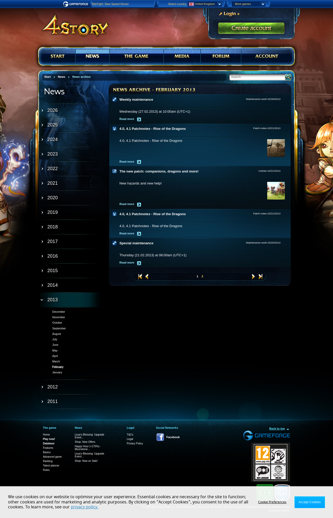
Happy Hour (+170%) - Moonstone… (88, 448)
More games (250, 4)
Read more (126, 118)
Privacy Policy (135, 443)
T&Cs (130, 434)
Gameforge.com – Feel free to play (76, 4)
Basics (46, 452)
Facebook (173, 437)
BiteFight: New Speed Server (110, 3)
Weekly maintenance (136, 99)
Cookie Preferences (272, 502)
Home (46, 434)
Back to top (277, 428)
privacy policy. (84, 507)
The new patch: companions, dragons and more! (158, 171)
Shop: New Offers (85, 441)
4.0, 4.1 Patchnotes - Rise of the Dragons (152, 129)
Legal (130, 439)
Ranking (48, 461)
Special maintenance (136, 243)
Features (48, 447)
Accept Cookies (310, 502)
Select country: (177, 3)
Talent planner (51, 465)
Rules (46, 470)
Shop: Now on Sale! (86, 460)
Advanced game (52, 456)
